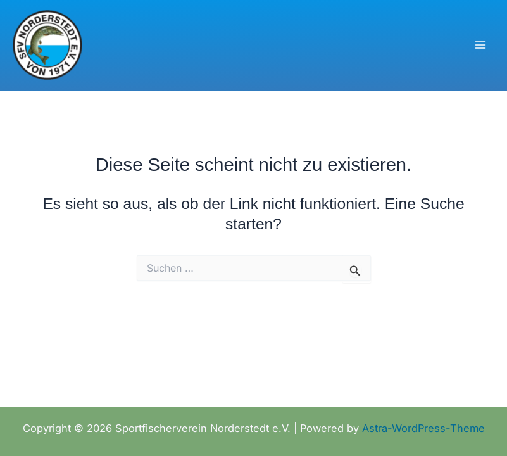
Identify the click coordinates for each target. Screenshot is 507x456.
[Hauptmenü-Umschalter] (480, 45)
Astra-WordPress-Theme (423, 428)
